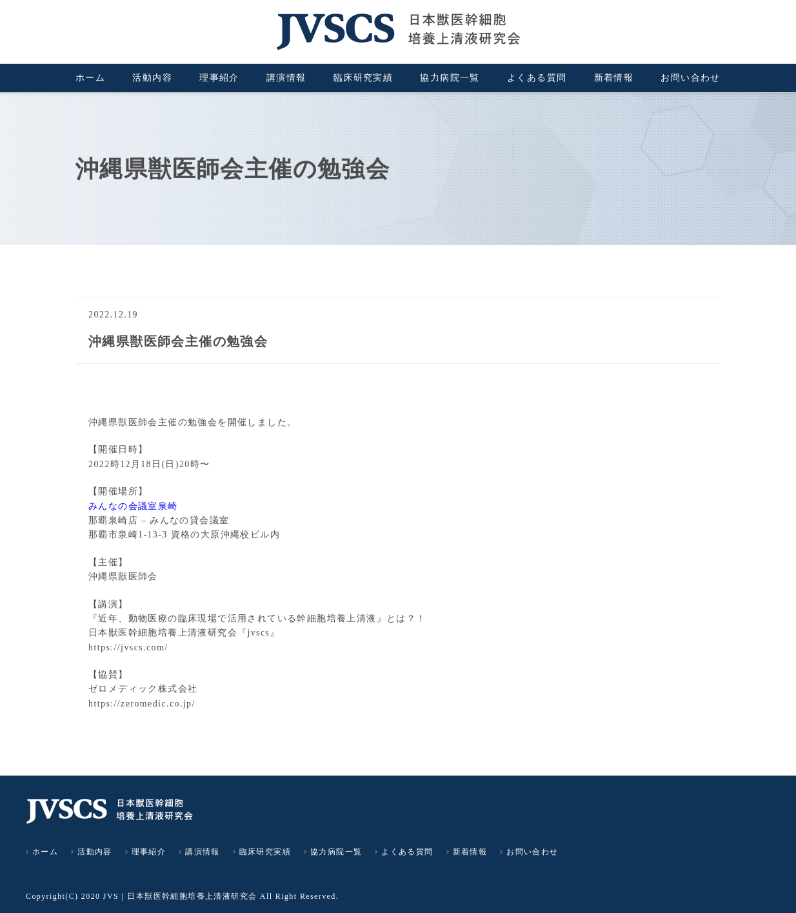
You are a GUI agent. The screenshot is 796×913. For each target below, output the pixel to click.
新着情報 (614, 78)
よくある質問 (536, 78)
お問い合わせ (690, 78)
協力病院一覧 (449, 78)
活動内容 (152, 78)
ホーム (90, 78)
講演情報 (286, 78)
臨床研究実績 (363, 78)
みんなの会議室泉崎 (133, 506)
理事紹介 (219, 78)
